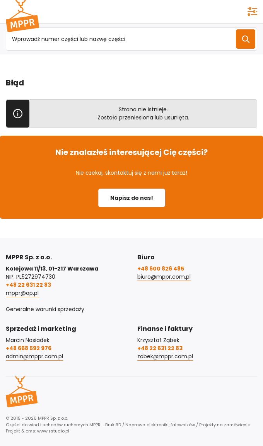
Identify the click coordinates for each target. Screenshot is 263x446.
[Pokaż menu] (252, 11)
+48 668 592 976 (28, 348)
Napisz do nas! (131, 198)
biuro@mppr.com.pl (164, 277)
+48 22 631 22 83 (28, 285)
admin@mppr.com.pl (34, 356)
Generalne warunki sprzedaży (45, 309)
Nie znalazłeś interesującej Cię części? (131, 152)
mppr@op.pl (22, 293)
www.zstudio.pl (53, 431)
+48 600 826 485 (160, 268)
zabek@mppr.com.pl (165, 356)
